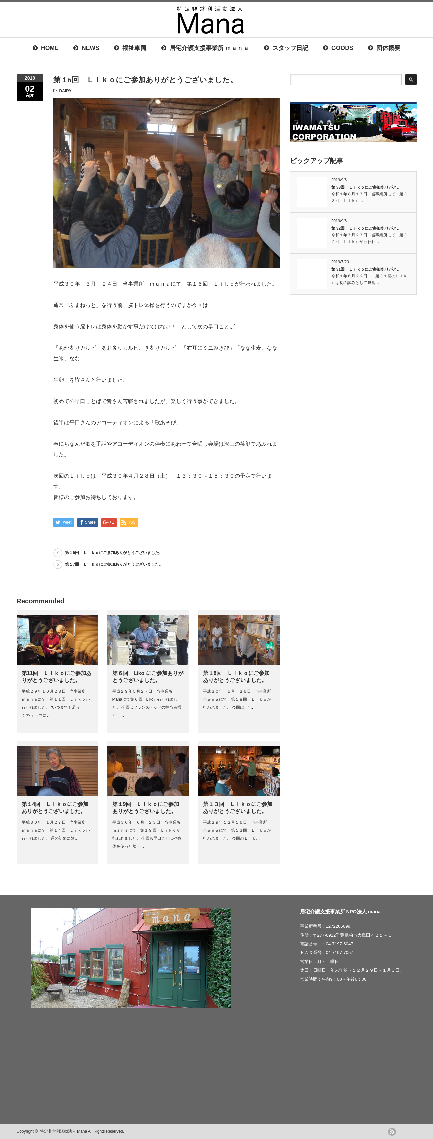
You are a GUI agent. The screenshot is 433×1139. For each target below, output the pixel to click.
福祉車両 (130, 48)
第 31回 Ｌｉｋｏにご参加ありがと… (366, 269)
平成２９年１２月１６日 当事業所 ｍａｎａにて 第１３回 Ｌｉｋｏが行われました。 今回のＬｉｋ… (237, 830)
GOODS (338, 48)
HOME (46, 48)
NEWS (86, 48)
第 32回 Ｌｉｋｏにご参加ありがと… (366, 228)
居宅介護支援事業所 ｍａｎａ (205, 48)
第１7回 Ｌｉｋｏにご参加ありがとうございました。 (114, 564)
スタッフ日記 (286, 48)
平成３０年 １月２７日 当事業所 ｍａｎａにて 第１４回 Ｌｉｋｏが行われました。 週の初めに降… (56, 830)
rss (392, 1132)
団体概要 (384, 48)
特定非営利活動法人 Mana (63, 1131)
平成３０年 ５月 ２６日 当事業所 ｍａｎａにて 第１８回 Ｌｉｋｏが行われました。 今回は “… (239, 699)
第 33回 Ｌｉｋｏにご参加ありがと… (366, 187)
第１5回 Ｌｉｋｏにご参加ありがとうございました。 (114, 552)
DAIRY (65, 91)
